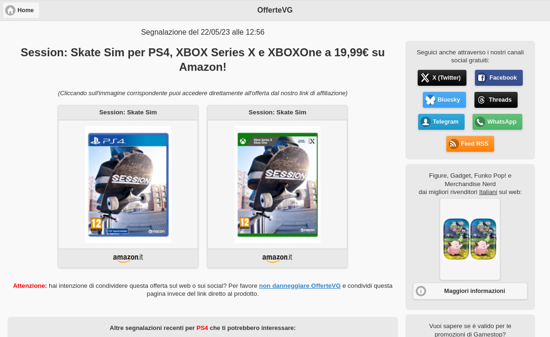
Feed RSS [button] (474, 144)
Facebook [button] (503, 78)
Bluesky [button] (449, 100)
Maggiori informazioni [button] (474, 291)
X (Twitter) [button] (447, 78)
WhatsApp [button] (502, 122)
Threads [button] (500, 100)
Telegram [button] (446, 122)
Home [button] (25, 10)
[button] (470, 239)
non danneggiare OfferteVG (300, 285)
